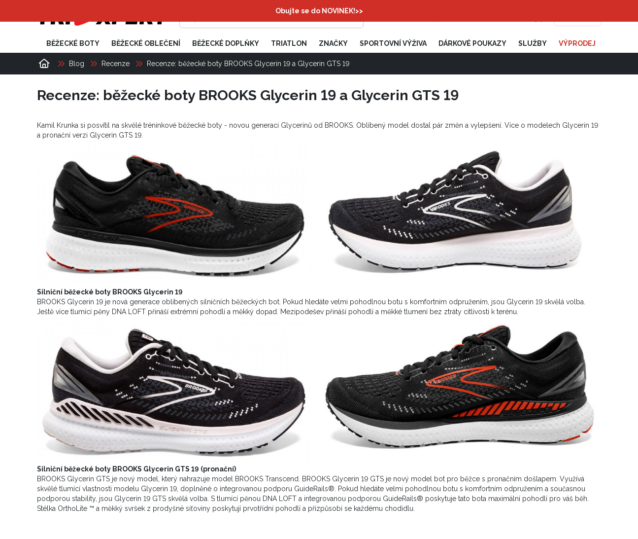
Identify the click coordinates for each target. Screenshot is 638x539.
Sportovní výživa (393, 43)
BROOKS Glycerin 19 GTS (343, 479)
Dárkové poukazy (472, 43)
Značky (333, 43)
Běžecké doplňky (225, 43)
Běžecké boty (73, 43)
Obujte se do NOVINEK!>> (319, 11)
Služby (532, 43)
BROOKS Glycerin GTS (73, 479)
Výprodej (577, 43)
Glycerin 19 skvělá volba (545, 302)
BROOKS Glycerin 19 (70, 302)
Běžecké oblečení (145, 43)
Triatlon (289, 43)
